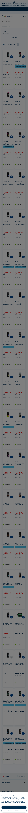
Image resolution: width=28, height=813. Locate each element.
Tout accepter (14, 807)
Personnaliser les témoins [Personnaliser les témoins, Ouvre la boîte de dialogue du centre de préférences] (14, 810)
